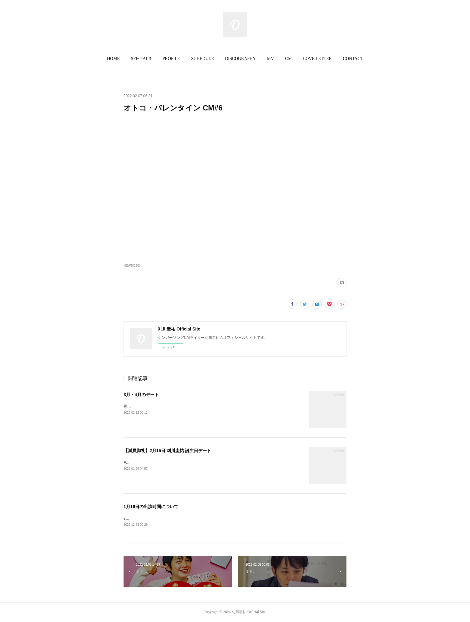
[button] (113, 59)
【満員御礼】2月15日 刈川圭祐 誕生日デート (167, 450)
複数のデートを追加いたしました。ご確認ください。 (168, 406)
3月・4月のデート (141, 394)
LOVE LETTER (317, 58)
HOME (113, 58)
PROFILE (171, 58)
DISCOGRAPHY (240, 58)
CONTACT (353, 58)
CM (288, 58)
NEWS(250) (132, 265)
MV (270, 58)
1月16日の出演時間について (151, 506)
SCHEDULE (202, 58)
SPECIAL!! (141, 58)
